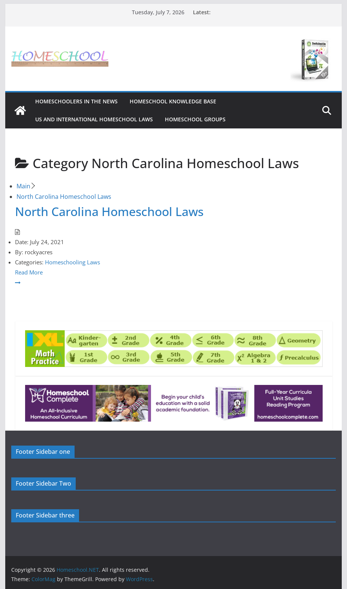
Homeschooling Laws (72, 262)
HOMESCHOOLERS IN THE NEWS (76, 101)
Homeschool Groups (195, 119)
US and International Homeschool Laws (94, 119)
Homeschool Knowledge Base (173, 101)
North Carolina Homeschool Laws (109, 211)
